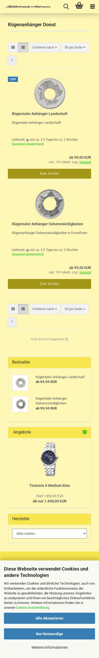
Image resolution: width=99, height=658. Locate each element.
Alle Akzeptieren (49, 618)
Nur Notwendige (49, 634)
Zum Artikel (49, 173)
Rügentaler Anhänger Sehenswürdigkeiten (47, 224)
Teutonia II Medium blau (49, 485)
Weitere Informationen (49, 647)
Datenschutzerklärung (32, 608)
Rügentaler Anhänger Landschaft (40, 114)
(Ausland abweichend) (28, 144)
